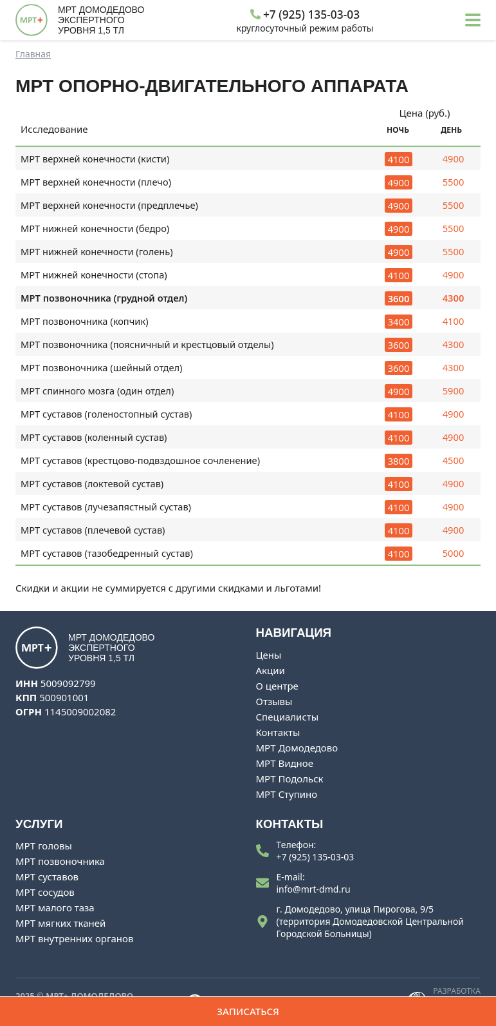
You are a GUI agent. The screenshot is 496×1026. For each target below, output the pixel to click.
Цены (269, 654)
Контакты (278, 732)
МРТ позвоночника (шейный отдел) (102, 367)
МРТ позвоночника (60, 861)
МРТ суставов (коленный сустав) (94, 437)
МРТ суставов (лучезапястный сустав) (106, 506)
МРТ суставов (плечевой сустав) (93, 529)
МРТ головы (43, 845)
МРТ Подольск (290, 778)
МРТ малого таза (55, 907)
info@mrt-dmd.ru (314, 889)
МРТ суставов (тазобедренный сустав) (107, 553)
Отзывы (274, 701)
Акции (270, 670)
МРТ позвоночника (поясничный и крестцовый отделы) (148, 344)
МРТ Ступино (287, 794)
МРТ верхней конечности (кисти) (95, 158)
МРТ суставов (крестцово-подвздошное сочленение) (141, 460)
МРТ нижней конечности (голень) (97, 251)
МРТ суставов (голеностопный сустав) (106, 413)
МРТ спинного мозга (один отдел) (97, 390)
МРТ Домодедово (297, 747)
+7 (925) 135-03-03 (315, 857)
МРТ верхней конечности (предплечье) (110, 204)
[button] (473, 20)
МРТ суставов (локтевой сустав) (92, 483)
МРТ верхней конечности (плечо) (96, 181)
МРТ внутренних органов (74, 938)
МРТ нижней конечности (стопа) (94, 274)
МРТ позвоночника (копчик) (85, 321)
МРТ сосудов (45, 892)
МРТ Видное (284, 763)
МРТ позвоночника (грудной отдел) (104, 297)
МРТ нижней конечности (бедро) (95, 228)
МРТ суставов (46, 876)
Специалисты (287, 716)
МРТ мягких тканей (60, 922)
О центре (277, 685)
